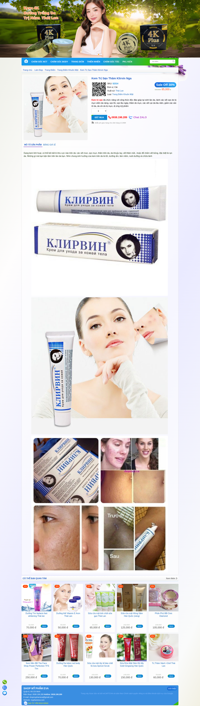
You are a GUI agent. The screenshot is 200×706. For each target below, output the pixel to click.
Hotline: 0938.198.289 (52, 694)
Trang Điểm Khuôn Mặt (67, 70)
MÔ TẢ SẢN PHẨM (33, 145)
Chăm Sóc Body (59, 62)
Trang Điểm (77, 62)
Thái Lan (119, 91)
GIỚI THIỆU (172, 689)
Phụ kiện (127, 62)
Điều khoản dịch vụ (155, 693)
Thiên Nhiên (93, 62)
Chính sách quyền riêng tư (134, 693)
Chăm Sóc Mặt (39, 62)
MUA (44, 626)
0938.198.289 (119, 117)
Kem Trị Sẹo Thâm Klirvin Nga (111, 78)
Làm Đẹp (39, 70)
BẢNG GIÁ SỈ (49, 145)
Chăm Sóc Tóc (111, 62)
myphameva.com (38, 700)
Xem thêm (171, 578)
